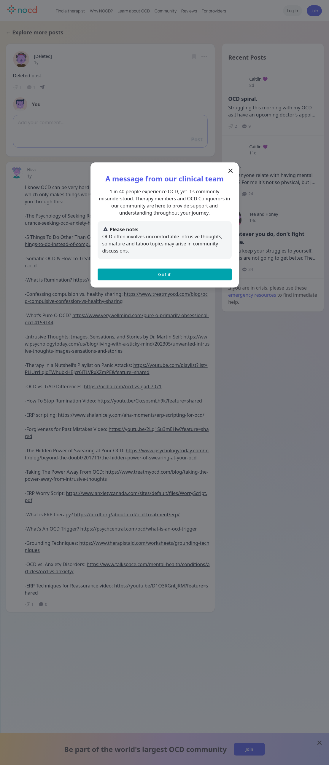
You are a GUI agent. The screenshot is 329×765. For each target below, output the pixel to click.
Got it (164, 274)
